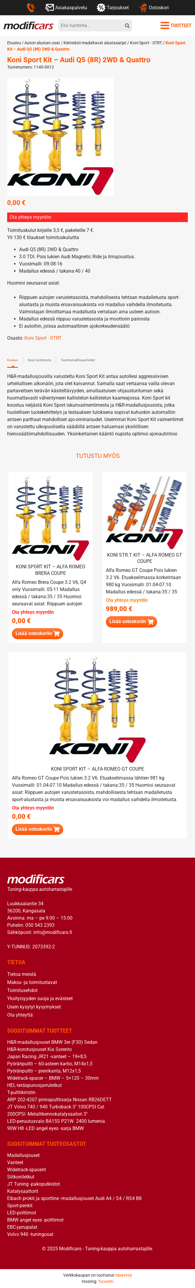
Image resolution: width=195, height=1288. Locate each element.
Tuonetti (105, 1281)
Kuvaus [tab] (12, 360)
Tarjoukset (113, 7)
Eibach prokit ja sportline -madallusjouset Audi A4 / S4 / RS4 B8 (74, 1198)
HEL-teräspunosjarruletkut (34, 1085)
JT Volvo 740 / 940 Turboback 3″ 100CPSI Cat (55, 1107)
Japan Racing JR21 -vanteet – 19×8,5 (46, 1056)
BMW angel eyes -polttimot (35, 1220)
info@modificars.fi (52, 932)
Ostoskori (153, 7)
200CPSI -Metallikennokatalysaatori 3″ (47, 1114)
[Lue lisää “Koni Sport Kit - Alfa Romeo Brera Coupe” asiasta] (37, 633)
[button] (131, 621)
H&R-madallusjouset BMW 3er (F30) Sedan (52, 1042)
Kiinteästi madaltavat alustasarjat (95, 42)
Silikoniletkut (20, 1177)
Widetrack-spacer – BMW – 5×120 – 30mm (53, 1078)
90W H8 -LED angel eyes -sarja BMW (45, 1128)
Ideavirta (123, 1275)
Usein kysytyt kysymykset (34, 1007)
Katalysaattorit (22, 1191)
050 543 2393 (40, 925)
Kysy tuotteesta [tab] (39, 360)
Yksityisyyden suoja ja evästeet (40, 998)
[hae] (127, 25)
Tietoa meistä (21, 974)
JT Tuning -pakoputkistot (33, 1184)
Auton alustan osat (42, 42)
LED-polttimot (21, 1213)
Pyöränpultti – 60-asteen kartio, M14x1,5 (49, 1064)
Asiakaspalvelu (66, 7)
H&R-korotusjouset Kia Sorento (39, 1049)
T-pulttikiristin (21, 1092)
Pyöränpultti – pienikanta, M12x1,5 (44, 1071)
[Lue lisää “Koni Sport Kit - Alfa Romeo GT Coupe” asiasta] (37, 829)
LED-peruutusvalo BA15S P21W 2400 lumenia (56, 1121)
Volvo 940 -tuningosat (30, 1234)
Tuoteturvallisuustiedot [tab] (78, 360)
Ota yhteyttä (20, 1015)
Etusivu (14, 42)
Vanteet (15, 1162)
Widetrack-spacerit (26, 1169)
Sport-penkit (19, 1205)
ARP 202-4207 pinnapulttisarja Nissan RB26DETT (59, 1099)
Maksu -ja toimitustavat (32, 982)
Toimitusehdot (22, 990)
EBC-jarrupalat (22, 1227)
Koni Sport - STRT (146, 42)
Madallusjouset (23, 1155)
